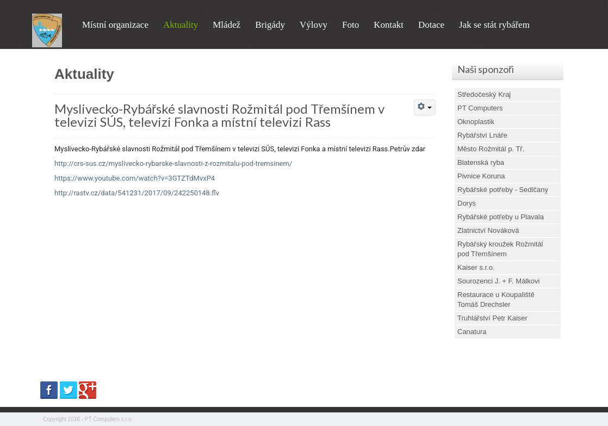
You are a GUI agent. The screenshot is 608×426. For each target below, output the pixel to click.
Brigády (270, 25)
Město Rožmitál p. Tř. (490, 149)
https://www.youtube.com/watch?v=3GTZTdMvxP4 (134, 178)
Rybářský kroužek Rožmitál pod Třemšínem (500, 249)
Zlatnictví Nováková (488, 230)
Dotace (431, 25)
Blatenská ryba (480, 162)
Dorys (466, 203)
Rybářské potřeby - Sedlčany (502, 190)
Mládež (226, 25)
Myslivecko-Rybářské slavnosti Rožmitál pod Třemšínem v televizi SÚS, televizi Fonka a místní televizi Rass (219, 115)
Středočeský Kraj (484, 94)
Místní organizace (115, 25)
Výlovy (313, 25)
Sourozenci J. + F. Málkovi (498, 281)
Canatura (471, 332)
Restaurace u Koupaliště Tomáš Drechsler (496, 299)
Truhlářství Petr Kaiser (492, 318)
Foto (350, 25)
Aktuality (180, 25)
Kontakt (389, 25)
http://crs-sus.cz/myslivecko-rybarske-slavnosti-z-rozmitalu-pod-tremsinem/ (173, 163)
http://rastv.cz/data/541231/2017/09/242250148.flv (136, 193)
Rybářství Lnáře (482, 135)
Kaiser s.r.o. (476, 267)
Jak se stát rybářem (494, 25)
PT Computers (480, 108)
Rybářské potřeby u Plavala (500, 217)
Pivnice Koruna (481, 176)
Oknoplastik (475, 122)
